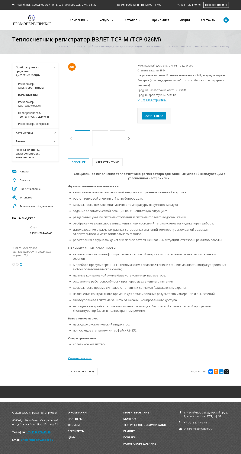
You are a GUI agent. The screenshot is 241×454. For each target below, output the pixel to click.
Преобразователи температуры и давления (34, 114)
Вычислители (154, 46)
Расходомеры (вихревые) (34, 124)
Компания (77, 20)
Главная (63, 46)
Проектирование (136, 412)
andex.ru (207, 428)
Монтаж (129, 418)
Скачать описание (80, 358)
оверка (130, 437)
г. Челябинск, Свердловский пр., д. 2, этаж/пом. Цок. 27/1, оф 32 (55, 4)
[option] (82, 138)
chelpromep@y (193, 428)
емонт (130, 431)
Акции (185, 20)
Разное (20, 141)
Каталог (131, 20)
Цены (72, 437)
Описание (78, 162)
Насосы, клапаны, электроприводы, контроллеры (28, 153)
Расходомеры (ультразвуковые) (29, 103)
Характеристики (107, 162)
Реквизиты (76, 431)
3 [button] (21, 264)
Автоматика (24, 133)
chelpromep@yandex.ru (37, 440)
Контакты (208, 20)
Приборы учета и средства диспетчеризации (114, 46)
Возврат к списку (83, 371)
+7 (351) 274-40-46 (189, 4)
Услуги (104, 20)
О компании (77, 412)
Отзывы (74, 425)
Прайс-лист (160, 20)
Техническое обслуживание (144, 425)
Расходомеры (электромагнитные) (31, 85)
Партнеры (75, 418)
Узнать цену (154, 115)
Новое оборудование (139, 443)
